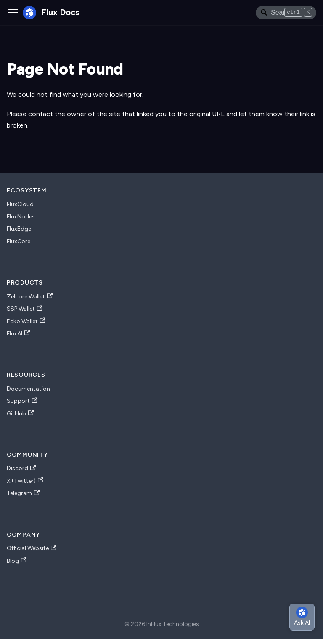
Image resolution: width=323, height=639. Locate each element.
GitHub (20, 413)
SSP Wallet (24, 309)
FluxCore (18, 241)
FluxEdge (19, 228)
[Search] (286, 12)
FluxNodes (21, 216)
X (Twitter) (25, 481)
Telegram (23, 493)
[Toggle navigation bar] (13, 12)
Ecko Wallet (26, 321)
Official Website (31, 548)
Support (22, 401)
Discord (21, 468)
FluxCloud (20, 204)
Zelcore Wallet (30, 296)
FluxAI (18, 333)
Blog (16, 560)
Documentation (28, 388)
